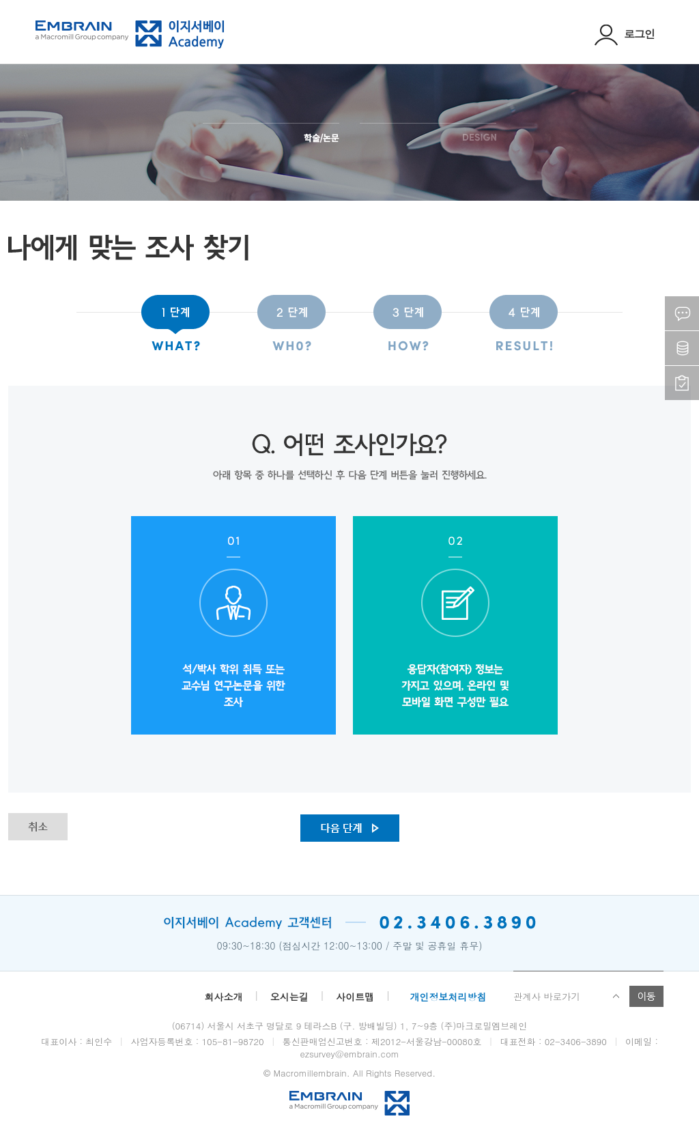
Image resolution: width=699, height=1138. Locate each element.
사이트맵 (355, 997)
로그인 (625, 34)
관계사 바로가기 (546, 996)
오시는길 (289, 997)
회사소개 (223, 997)
